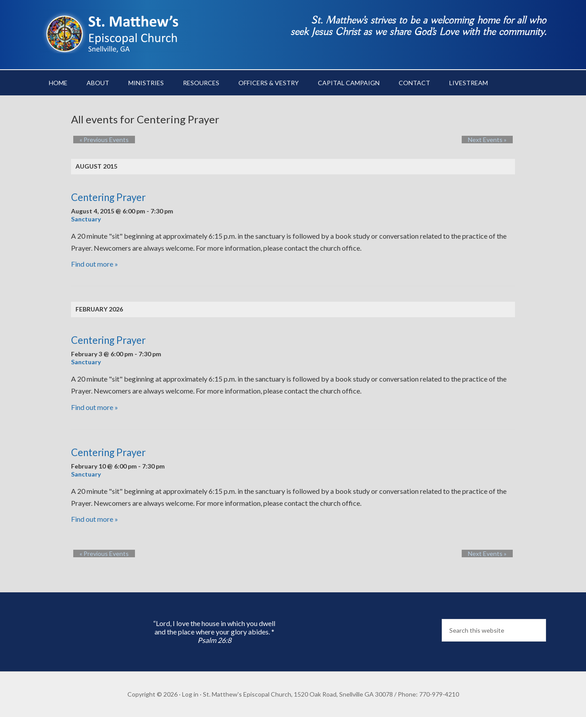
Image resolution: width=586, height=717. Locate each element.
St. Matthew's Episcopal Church (115, 31)
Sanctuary (86, 219)
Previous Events (98, 139)
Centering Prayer (108, 197)
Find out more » (94, 264)
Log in (190, 694)
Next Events (493, 139)
